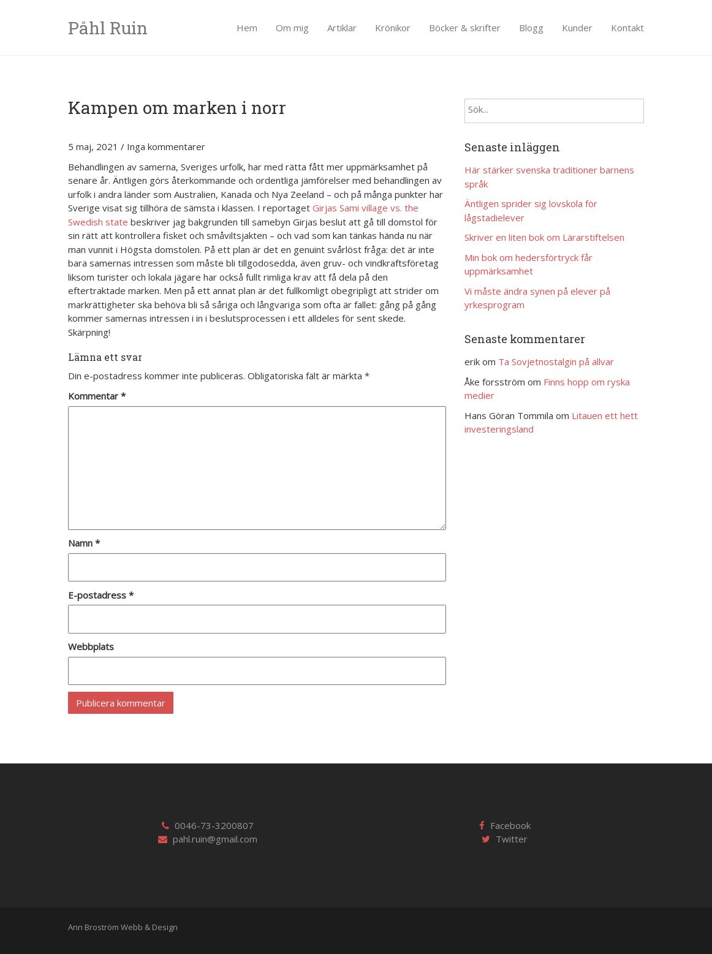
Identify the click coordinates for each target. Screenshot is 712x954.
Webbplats (91, 646)
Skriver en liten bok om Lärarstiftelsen (544, 237)
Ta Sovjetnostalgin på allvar (556, 361)
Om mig (292, 27)
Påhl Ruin (108, 28)
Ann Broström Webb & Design (123, 927)
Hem (247, 27)
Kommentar (97, 396)
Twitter (512, 839)
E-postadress (101, 595)
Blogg (531, 27)
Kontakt (627, 27)
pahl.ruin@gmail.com (215, 839)
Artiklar (342, 27)
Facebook (510, 825)
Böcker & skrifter (465, 27)
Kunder (577, 27)
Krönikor (393, 27)
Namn (84, 543)
